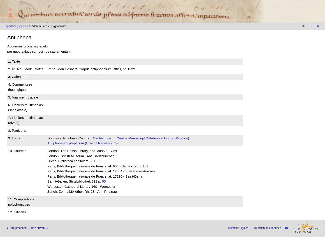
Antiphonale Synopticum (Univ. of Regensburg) (82, 143)
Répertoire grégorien (16, 26)
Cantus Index (103, 138)
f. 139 (144, 166)
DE (304, 26)
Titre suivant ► (40, 228)
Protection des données (267, 228)
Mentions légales (238, 228)
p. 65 (102, 181)
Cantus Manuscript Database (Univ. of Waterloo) (153, 138)
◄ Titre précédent (16, 228)
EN (311, 26)
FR (317, 26)
